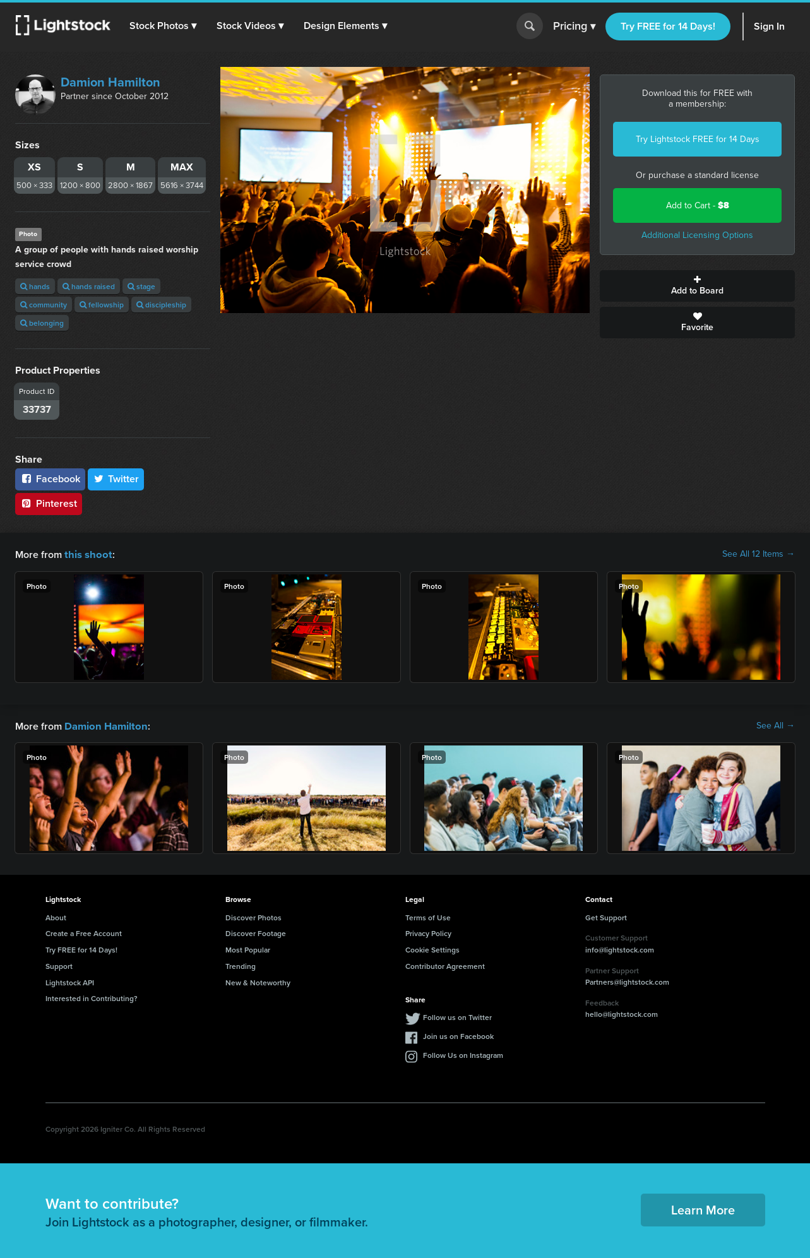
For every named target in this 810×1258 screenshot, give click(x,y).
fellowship (102, 304)
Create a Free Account (83, 932)
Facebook (50, 479)
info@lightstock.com (619, 948)
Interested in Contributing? (91, 997)
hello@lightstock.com (621, 1012)
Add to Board (697, 286)
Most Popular (247, 948)
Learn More (703, 1208)
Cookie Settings (432, 948)
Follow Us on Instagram (463, 1053)
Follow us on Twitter (457, 1016)
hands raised (89, 286)
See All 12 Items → (758, 554)
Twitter (116, 479)
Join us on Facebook (458, 1035)
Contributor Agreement (445, 964)
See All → (775, 725)
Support (59, 964)
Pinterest (48, 503)
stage (141, 286)
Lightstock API (69, 981)
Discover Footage (255, 932)
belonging (42, 322)
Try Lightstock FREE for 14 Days (697, 139)
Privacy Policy (428, 932)
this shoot (86, 554)
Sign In (769, 26)
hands (35, 286)
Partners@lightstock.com (627, 980)
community (43, 304)
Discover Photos (253, 916)
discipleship (161, 304)
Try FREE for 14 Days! (668, 26)
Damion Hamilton (110, 82)
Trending (240, 964)
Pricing (574, 26)
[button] (163, 26)
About (55, 916)
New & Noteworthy (257, 981)
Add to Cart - (697, 205)
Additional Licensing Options (697, 235)
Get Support (606, 916)
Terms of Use (428, 916)
